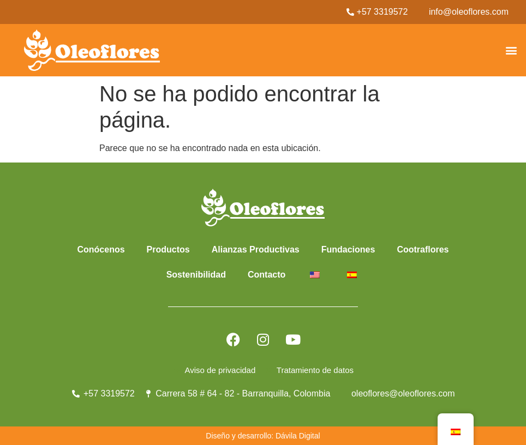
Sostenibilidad (196, 274)
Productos (168, 249)
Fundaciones (348, 249)
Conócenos (100, 249)
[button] (512, 50)
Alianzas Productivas (256, 249)
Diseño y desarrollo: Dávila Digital (263, 435)
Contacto (266, 274)
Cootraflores (423, 249)
